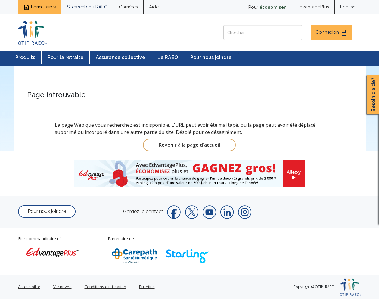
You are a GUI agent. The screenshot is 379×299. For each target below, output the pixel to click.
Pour (267, 7)
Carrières (128, 7)
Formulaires (39, 7)
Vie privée (62, 286)
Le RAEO (167, 57)
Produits (25, 57)
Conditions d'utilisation (105, 286)
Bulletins (147, 286)
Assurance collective (120, 57)
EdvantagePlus (313, 7)
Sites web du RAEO (87, 7)
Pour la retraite (65, 57)
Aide (154, 7)
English (348, 7)
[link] (189, 173)
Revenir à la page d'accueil (189, 145)
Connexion (331, 32)
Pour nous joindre (210, 57)
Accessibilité (29, 286)
